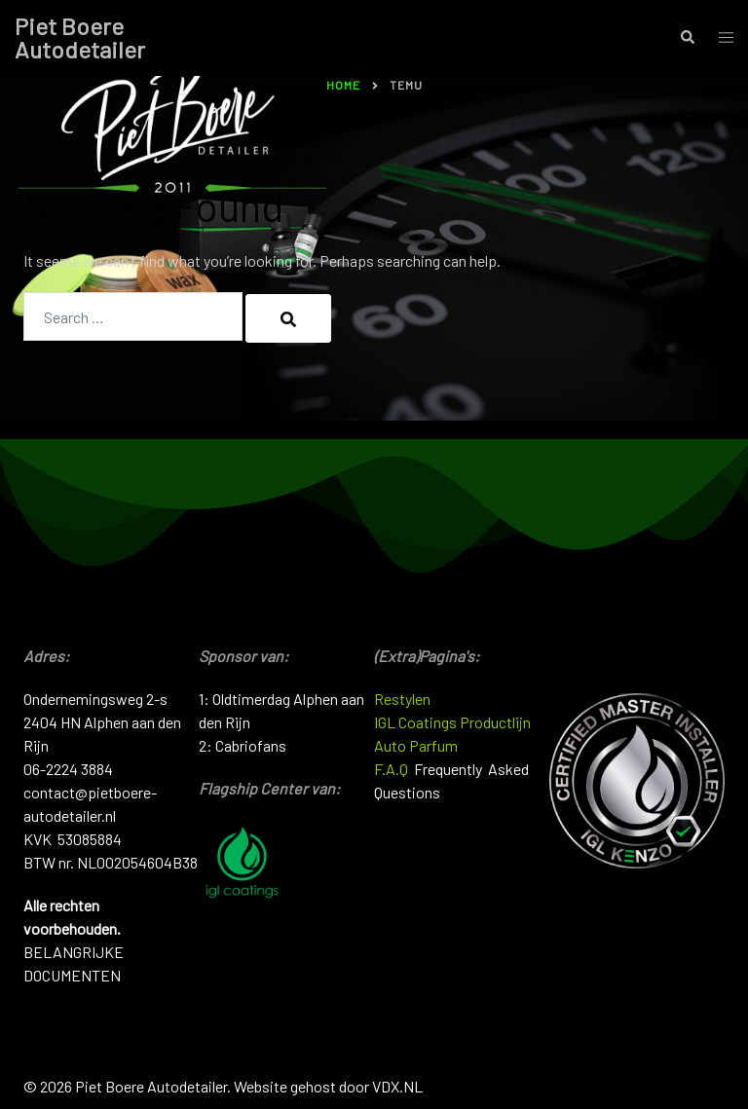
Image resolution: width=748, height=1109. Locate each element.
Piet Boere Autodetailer (80, 37)
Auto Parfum (416, 745)
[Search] (288, 318)
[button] (686, 38)
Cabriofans (250, 745)
